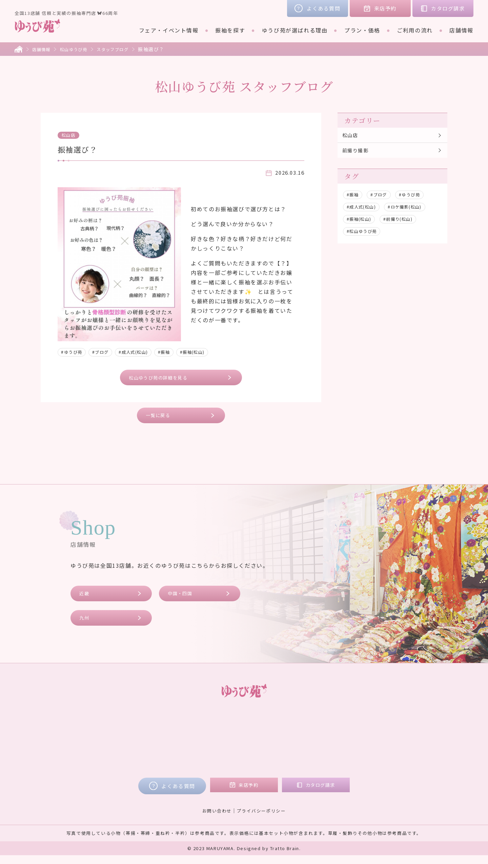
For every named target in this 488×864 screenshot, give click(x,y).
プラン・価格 (362, 30)
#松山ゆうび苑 (364, 235)
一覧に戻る (161, 418)
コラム (358, 738)
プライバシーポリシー (262, 819)
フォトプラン (227, 766)
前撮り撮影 (358, 153)
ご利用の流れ (415, 30)
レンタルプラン (229, 738)
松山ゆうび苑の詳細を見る (164, 378)
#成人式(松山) (144, 351)
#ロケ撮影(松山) (413, 211)
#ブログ (106, 351)
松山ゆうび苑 (79, 49)
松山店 (70, 134)
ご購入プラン (227, 747)
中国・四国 (183, 598)
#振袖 (179, 351)
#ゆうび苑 (74, 351)
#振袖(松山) (211, 351)
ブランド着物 (132, 747)
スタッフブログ (122, 49)
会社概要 (361, 747)
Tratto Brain (285, 857)
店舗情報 (461, 30)
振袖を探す (230, 30)
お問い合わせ (215, 819)
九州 (86, 625)
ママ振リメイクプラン (238, 757)
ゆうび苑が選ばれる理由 (295, 30)
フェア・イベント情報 (169, 30)
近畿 (86, 598)
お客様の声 (364, 728)
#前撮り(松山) (406, 223)
